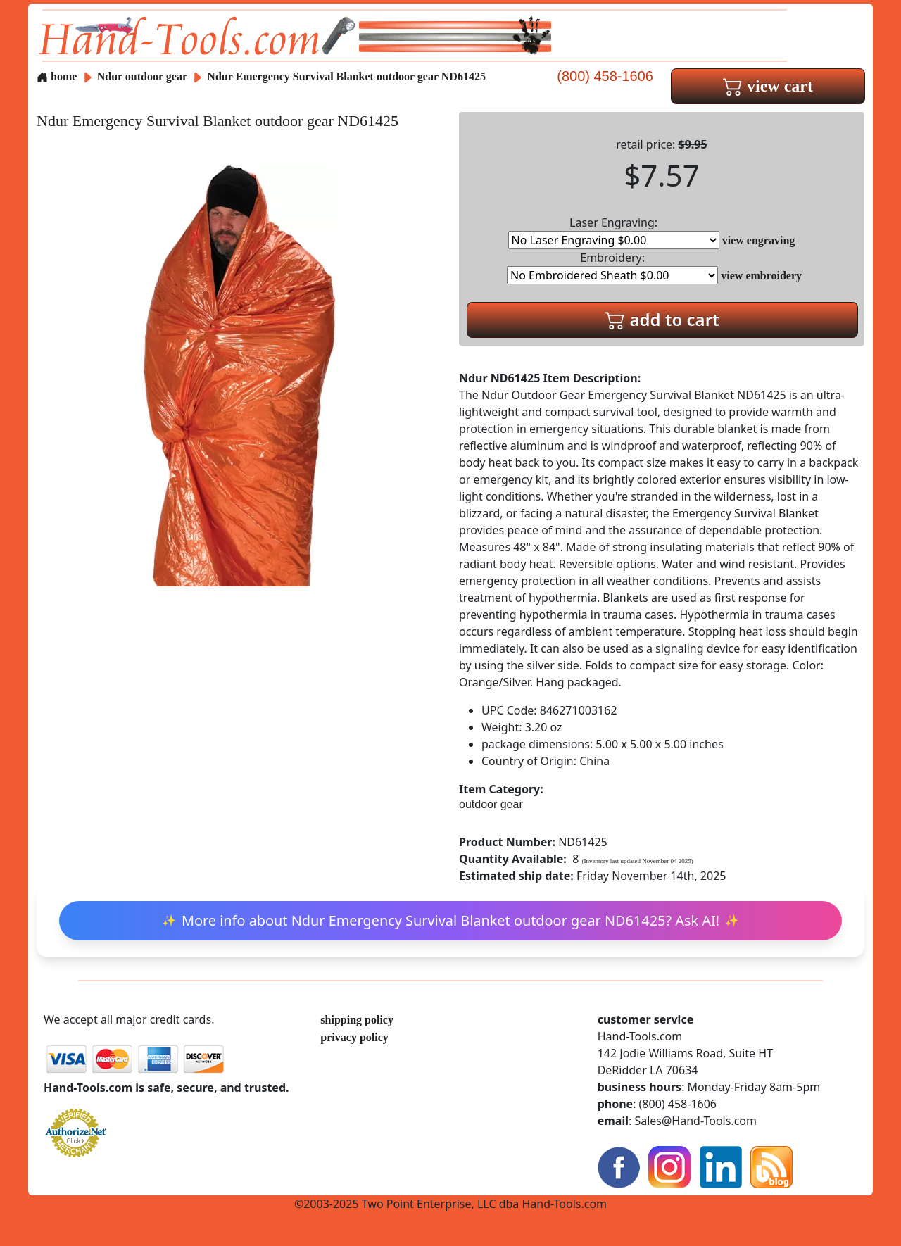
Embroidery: (612, 267)
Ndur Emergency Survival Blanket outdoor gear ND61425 (346, 76)
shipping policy (356, 1020)
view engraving (758, 240)
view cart (768, 86)
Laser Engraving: (613, 232)
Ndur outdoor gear (142, 76)
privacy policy (354, 1037)
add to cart (662, 319)
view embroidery (761, 276)
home (57, 76)
